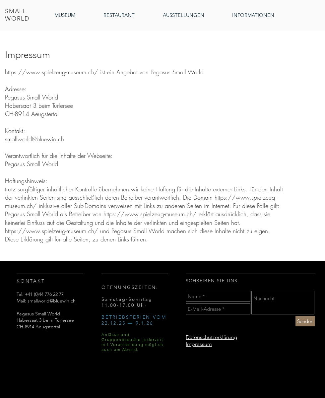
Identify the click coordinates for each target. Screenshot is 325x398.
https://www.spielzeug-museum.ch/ (51, 72)
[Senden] (305, 321)
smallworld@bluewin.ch (34, 139)
